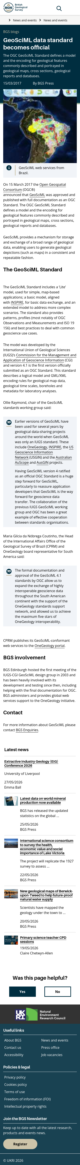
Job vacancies (51, 1054)
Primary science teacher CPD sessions (43, 939)
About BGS (12, 1040)
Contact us (12, 1047)
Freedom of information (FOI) (27, 1099)
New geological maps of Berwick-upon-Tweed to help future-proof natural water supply (46, 895)
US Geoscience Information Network (44, 452)
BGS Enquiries (27, 730)
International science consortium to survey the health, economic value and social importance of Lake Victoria (46, 846)
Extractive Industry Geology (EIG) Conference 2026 (31, 763)
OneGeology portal (50, 645)
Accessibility (13, 1054)
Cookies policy (15, 1084)
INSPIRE (17, 302)
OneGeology (37, 447)
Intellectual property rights (25, 1106)
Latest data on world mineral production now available (43, 800)
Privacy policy (15, 1077)
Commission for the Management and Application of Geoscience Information (39, 358)
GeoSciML (37, 194)
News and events (25, 20)
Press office (50, 1047)
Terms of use (14, 1091)
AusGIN (43, 462)
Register (20, 1144)
